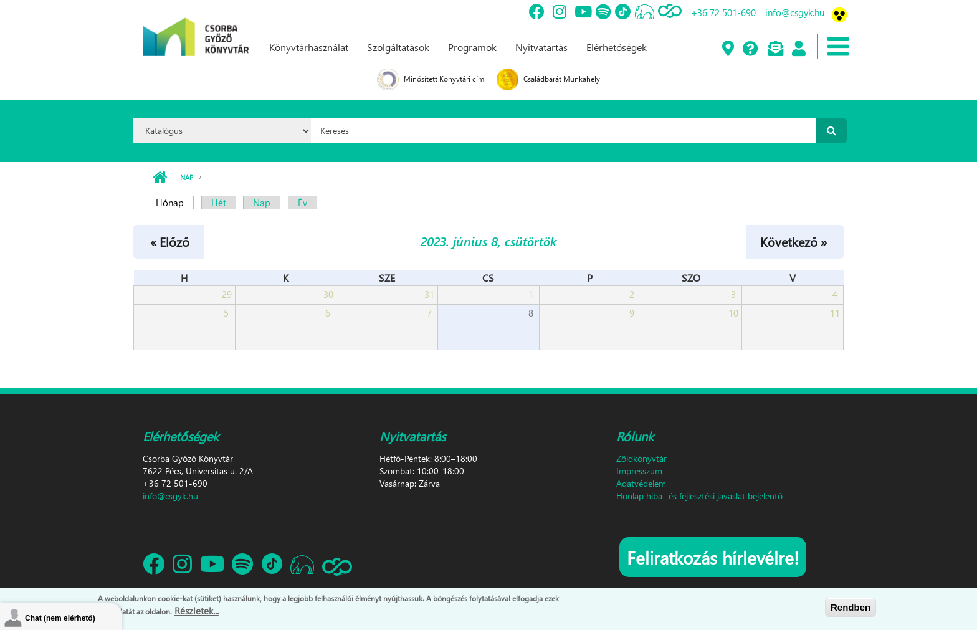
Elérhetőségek (616, 47)
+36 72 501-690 (723, 12)
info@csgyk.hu (794, 12)
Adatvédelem (641, 483)
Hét (218, 202)
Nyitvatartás (541, 47)
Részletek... (196, 610)
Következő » (793, 241)
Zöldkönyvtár (641, 458)
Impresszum (639, 471)
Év (302, 202)
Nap (186, 177)
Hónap (175, 202)
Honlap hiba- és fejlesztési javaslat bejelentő (699, 496)
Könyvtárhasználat (308, 47)
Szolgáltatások (398, 47)
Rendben (850, 607)
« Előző (169, 241)
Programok (472, 47)
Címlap (160, 177)
